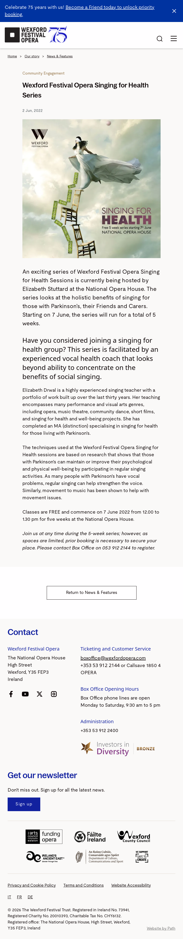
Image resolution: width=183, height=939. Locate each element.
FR (19, 897)
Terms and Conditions (83, 885)
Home (12, 56)
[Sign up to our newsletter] (24, 804)
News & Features (60, 56)
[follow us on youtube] (25, 693)
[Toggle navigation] (173, 38)
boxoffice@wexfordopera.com (113, 658)
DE (30, 897)
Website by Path (161, 928)
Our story (32, 56)
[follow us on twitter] (39, 693)
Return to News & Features (91, 593)
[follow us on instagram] (54, 693)
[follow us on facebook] (11, 693)
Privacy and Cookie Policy (32, 885)
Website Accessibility (131, 885)
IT (9, 897)
